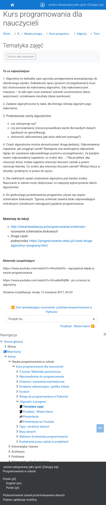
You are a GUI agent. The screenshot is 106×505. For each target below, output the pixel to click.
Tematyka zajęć (98, 33)
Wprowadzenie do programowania (41, 376)
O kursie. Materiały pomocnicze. (40, 371)
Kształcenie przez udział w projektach (43, 441)
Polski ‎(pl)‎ (9, 479)
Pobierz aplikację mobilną (20, 499)
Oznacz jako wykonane (21, 56)
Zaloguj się (95, 4)
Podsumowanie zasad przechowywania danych (34, 495)
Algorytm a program (83, 33)
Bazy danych (27, 431)
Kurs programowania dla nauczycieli (61, 33)
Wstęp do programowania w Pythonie (43, 396)
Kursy (18, 33)
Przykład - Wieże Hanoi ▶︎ (77, 326)
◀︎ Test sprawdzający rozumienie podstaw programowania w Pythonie (52, 310)
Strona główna (8, 33)
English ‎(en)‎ (14, 483)
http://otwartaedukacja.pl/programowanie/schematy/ (48, 227)
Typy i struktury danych (34, 426)
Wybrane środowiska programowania (43, 436)
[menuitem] (12, 5)
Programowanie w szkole (19, 471)
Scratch (24, 391)
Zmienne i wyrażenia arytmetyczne (42, 381)
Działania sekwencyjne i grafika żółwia (44, 386)
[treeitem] (53, 402)
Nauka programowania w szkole (34, 33)
